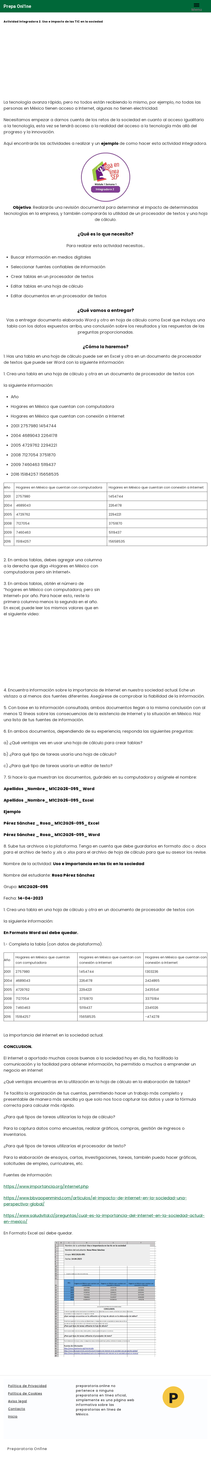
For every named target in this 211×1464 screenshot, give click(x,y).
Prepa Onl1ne (17, 6)
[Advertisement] (105, 61)
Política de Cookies (25, 1393)
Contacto (16, 1409)
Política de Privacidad (27, 1386)
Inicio (13, 1416)
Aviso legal (17, 1401)
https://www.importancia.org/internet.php (46, 1186)
